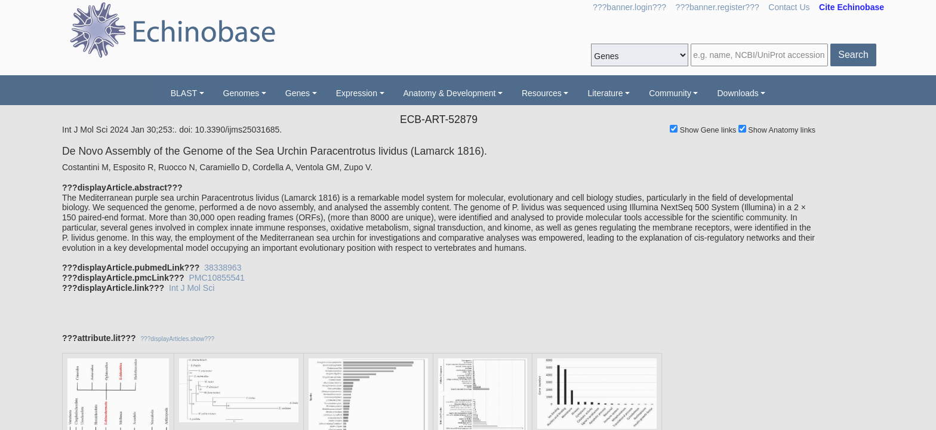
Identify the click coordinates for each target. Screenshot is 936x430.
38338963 (222, 267)
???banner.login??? (629, 7)
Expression (356, 93)
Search (853, 55)
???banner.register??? (717, 7)
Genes (297, 93)
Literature (605, 93)
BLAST (184, 93)
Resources (542, 93)
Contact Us (788, 7)
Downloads (737, 93)
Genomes (241, 93)
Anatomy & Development (450, 93)
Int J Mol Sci (191, 288)
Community (670, 93)
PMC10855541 (216, 277)
